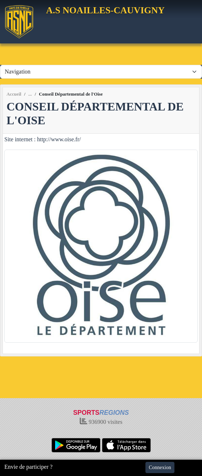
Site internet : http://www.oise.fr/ (42, 139)
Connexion (160, 467)
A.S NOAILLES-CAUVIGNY (105, 10)
